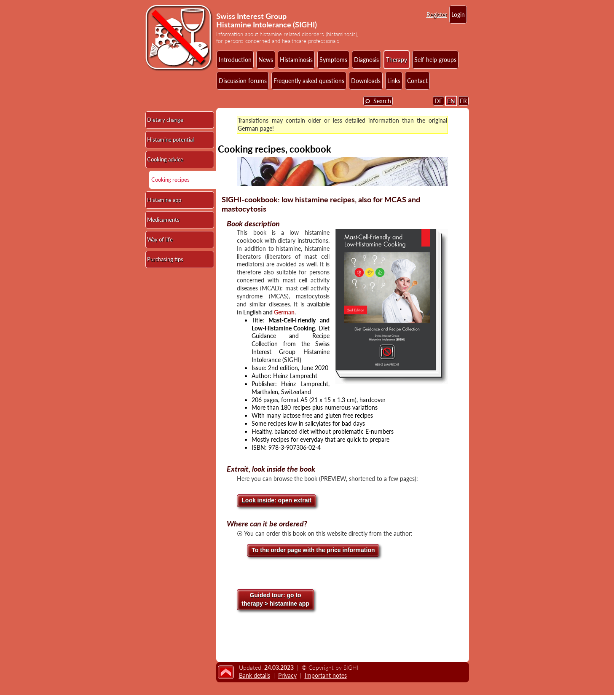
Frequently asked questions (308, 80)
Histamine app (164, 199)
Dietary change (165, 119)
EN (451, 101)
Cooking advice (165, 159)
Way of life (160, 239)
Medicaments (163, 219)
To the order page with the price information (313, 550)
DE (438, 101)
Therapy (396, 59)
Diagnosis (366, 59)
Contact (417, 80)
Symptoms (333, 59)
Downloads (366, 80)
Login (458, 14)
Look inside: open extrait (276, 500)
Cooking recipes (170, 179)
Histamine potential (170, 139)
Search (378, 100)
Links (393, 80)
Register (436, 14)
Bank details (254, 675)
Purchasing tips (165, 259)
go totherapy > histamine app (275, 599)
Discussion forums (243, 80)
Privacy (287, 675)
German (284, 312)
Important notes (326, 675)
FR (463, 101)
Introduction (235, 59)
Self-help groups (435, 59)
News (265, 59)
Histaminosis (296, 59)
